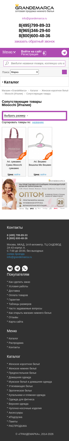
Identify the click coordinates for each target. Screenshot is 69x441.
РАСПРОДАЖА (18, 424)
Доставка (14, 289)
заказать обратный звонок (34, 41)
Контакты (14, 345)
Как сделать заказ (19, 280)
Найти (64, 72)
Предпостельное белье (23, 371)
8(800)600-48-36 (34, 35)
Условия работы (18, 284)
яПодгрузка (15, 415)
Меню (9, 52)
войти (17, 174)
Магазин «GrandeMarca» (14, 90)
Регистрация (29, 54)
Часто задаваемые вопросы (25, 306)
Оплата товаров (18, 293)
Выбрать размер (14, 115)
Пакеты (13, 419)
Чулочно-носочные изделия (25, 406)
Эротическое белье (20, 388)
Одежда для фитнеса (21, 397)
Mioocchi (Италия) (14, 93)
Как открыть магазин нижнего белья (30, 311)
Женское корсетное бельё (55, 90)
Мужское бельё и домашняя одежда (30, 380)
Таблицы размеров (20, 302)
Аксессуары (16, 411)
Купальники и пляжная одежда (27, 393)
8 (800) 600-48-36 (17, 236)
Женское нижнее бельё (23, 366)
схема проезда (16, 252)
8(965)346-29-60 (34, 30)
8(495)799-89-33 (34, 25)
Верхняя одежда (18, 402)
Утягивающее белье (21, 384)
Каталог (34, 90)
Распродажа (16, 341)
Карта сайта (16, 320)
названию (38, 122)
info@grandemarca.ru (34, 18)
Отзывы (13, 315)
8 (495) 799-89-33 (17, 233)
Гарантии (14, 297)
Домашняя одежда (20, 375)
